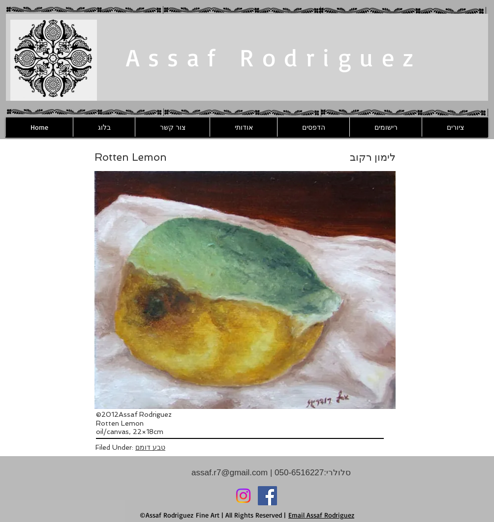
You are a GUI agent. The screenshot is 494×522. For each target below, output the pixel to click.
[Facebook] (267, 495)
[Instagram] (243, 495)
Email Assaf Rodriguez (321, 515)
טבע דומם (150, 447)
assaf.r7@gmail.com (229, 472)
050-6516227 (298, 472)
